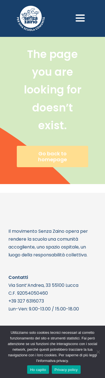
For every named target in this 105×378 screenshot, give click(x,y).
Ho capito (38, 370)
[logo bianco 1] (31, 8)
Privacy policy (66, 370)
